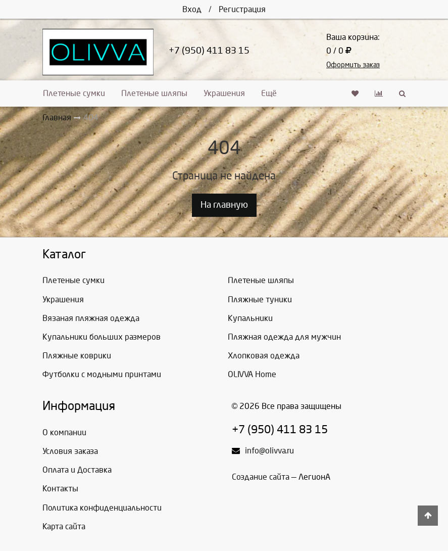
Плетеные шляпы (154, 93)
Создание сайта (260, 477)
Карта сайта (63, 526)
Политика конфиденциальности (102, 507)
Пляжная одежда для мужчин (284, 337)
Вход (192, 9)
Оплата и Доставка (77, 470)
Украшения (224, 93)
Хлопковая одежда (264, 355)
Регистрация (242, 9)
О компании (64, 432)
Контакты (60, 488)
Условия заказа (70, 451)
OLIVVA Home (252, 374)
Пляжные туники (260, 299)
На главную (224, 205)
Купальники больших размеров (101, 337)
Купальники (250, 318)
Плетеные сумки (74, 93)
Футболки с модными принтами (101, 374)
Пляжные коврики (76, 355)
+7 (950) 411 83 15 (209, 51)
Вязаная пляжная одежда (90, 318)
